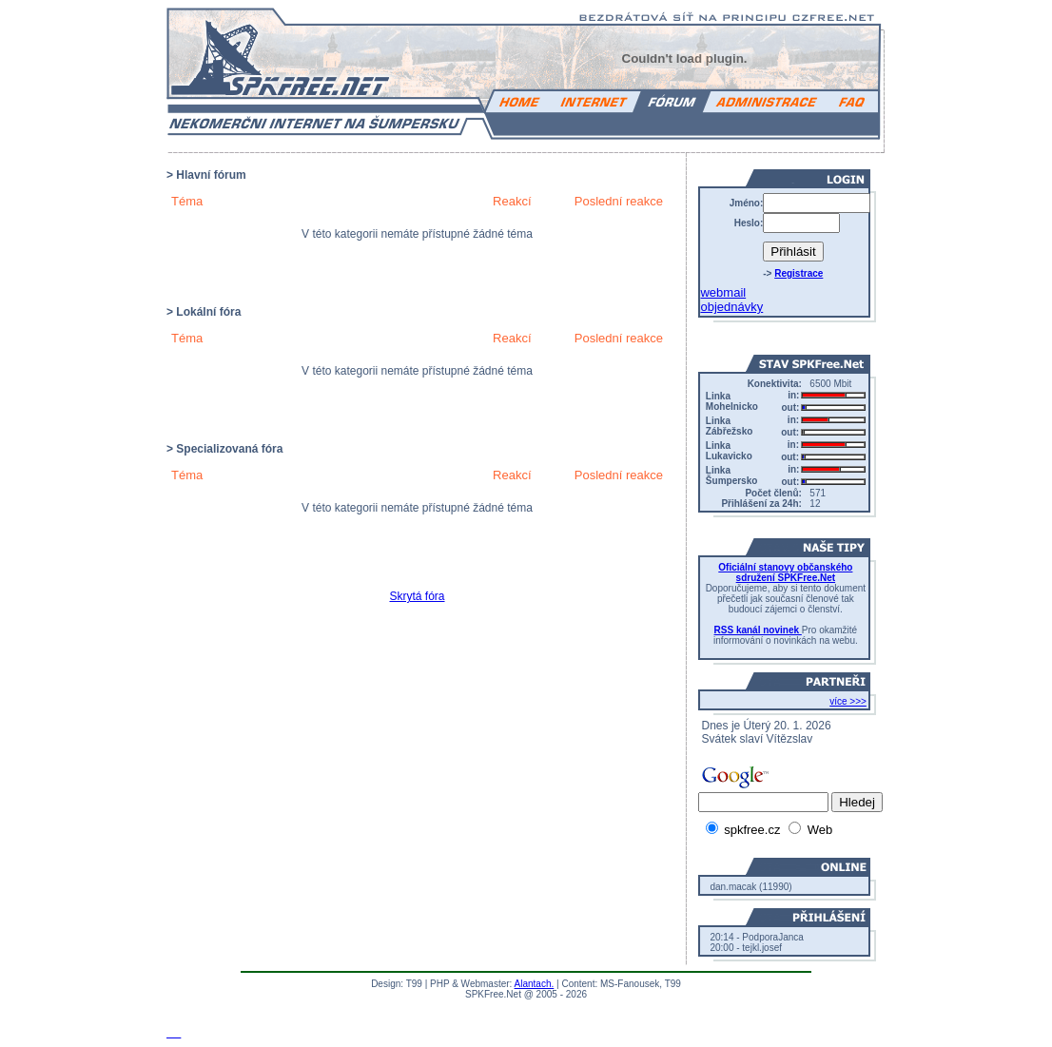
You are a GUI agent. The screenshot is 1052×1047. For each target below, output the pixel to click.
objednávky (731, 307)
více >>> (848, 701)
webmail (723, 292)
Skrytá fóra (416, 596)
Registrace (798, 273)
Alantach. (535, 984)
